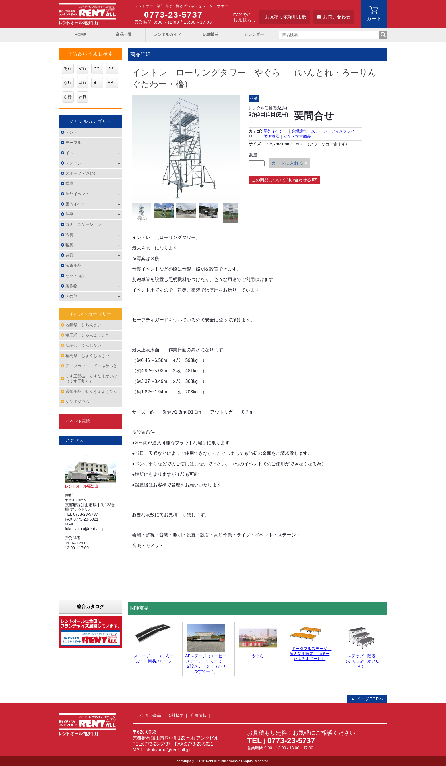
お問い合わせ (336, 17)
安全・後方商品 (297, 136)
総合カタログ (90, 606)
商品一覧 (124, 34)
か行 (82, 68)
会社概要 (176, 715)
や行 (112, 82)
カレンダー (254, 34)
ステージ (319, 131)
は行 (82, 82)
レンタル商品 (149, 715)
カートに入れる (287, 163)
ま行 (97, 82)
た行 (112, 68)
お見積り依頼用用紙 (285, 17)
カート (374, 19)
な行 (68, 82)
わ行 (82, 96)
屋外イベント (275, 131)
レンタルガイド (167, 34)
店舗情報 (211, 34)
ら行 (68, 96)
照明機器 (271, 136)
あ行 (68, 68)
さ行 (97, 68)
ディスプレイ (343, 131)
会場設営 (299, 131)
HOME (80, 34)
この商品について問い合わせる (281, 179)
